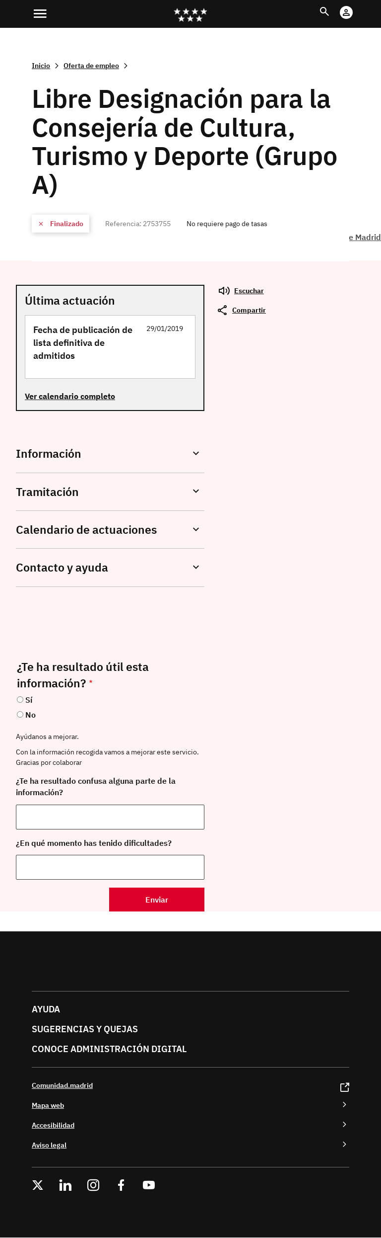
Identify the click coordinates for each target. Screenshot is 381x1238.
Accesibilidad (53, 1125)
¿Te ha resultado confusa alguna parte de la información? (96, 786)
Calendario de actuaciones (86, 529)
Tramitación (47, 491)
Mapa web (48, 1105)
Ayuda (46, 1009)
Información (48, 453)
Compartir (249, 310)
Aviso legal (49, 1145)
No (30, 715)
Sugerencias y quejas (85, 1029)
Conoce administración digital (109, 1049)
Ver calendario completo (70, 396)
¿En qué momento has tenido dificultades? (94, 843)
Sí (28, 700)
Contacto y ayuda (62, 567)
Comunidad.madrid (62, 1085)
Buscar (333, 5)
